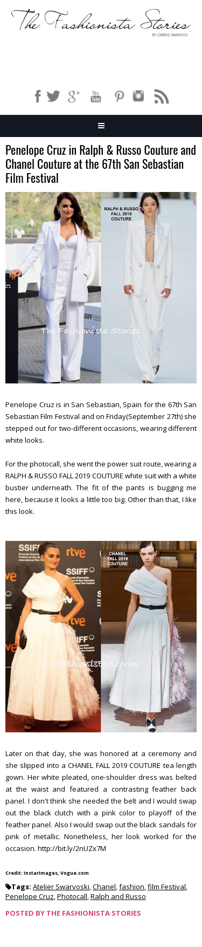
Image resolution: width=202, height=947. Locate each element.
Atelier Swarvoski (61, 886)
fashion (131, 886)
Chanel (104, 886)
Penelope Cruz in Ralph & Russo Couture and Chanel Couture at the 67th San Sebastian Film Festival (100, 164)
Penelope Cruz (29, 896)
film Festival (167, 886)
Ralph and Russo (118, 896)
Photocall (72, 896)
